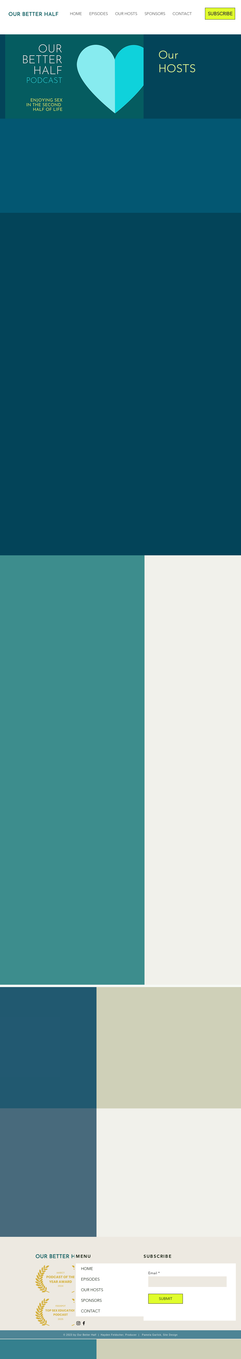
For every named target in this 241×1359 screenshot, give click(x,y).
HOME (87, 1268)
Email (152, 1273)
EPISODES (90, 1279)
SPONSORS (91, 1300)
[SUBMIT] (165, 1299)
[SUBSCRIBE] (220, 14)
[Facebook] (83, 1323)
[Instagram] (78, 1323)
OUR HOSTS (92, 1289)
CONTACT (90, 1311)
